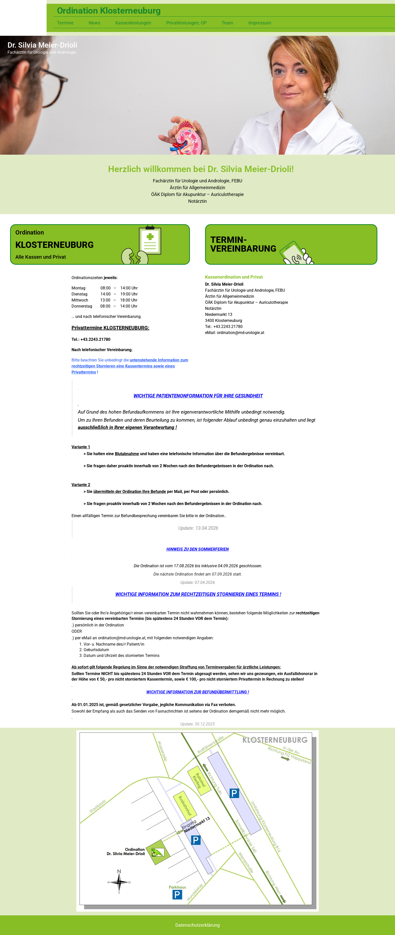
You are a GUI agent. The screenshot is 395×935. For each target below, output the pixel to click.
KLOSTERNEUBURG (54, 245)
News (94, 22)
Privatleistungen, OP (186, 22)
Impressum (259, 22)
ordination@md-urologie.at (240, 332)
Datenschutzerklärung (197, 925)
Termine (65, 22)
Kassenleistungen (133, 22)
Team (227, 22)
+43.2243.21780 (228, 326)
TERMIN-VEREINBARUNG (243, 244)
